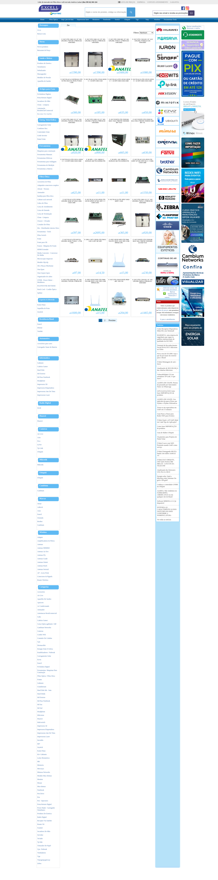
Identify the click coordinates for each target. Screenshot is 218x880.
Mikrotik (43, 460)
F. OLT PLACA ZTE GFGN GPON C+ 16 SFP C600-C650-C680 (142, 80)
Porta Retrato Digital (44, 98)
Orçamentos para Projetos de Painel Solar (167, 438)
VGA (39, 30)
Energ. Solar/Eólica (47, 120)
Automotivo (44, 339)
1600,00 (122, 72)
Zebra (39, 863)
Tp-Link (40, 448)
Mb (38, 762)
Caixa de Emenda (43, 210)
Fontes (39, 680)
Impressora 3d (42, 726)
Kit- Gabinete (42, 754)
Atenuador (41, 192)
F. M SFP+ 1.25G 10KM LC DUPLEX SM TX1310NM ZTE (95, 160)
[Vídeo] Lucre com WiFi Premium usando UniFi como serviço (167, 445)
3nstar (39, 504)
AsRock (40, 507)
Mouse (39, 783)
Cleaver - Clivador (43, 221)
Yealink (40, 331)
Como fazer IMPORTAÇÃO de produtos (167, 427)
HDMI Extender (42, 249)
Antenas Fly (41, 555)
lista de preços (163, 310)
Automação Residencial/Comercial (45, 109)
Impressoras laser (83, 20)
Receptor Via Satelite (44, 114)
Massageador (41, 74)
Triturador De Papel (44, 846)
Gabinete (40, 363)
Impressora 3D (42, 384)
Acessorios (41, 592)
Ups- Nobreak (42, 849)
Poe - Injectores (42, 801)
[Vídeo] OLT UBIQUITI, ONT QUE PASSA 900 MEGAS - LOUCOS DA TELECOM (165, 463)
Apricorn (40, 603)
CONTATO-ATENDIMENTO (157, 2)
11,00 (100, 192)
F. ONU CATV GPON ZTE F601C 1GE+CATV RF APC (95, 240)
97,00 (76, 272)
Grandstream (41, 687)
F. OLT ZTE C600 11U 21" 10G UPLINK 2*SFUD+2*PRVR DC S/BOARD (71, 121)
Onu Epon (40, 269)
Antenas (40, 544)
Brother (40, 521)
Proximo (112, 320)
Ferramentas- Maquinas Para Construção (47, 671)
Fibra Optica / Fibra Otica (46, 676)
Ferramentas (44, 146)
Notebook (40, 790)
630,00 (147, 152)
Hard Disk (40, 370)
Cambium (43, 486)
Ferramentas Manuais (44, 155)
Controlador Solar (43, 132)
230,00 (147, 272)
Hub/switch (41, 722)
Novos (42, 42)
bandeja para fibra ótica (45, 196)
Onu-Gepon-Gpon (43, 273)
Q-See (39, 445)
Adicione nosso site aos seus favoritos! (170, 289)
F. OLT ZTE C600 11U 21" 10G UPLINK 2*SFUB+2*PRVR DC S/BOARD (95, 121)
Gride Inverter (42, 136)
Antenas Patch (42, 566)
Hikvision (40, 715)
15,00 (123, 272)
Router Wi (40, 824)
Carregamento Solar (44, 125)
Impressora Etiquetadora (45, 388)
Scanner (40, 828)
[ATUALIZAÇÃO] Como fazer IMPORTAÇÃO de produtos (166, 393)
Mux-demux (41, 786)
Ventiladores (41, 853)
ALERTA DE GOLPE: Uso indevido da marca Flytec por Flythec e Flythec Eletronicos (167, 401)
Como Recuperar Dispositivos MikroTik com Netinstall (167, 330)
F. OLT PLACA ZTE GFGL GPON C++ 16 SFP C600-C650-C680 (72, 160)
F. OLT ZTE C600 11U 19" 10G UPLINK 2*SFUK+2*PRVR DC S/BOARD (95, 40)
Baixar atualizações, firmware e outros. (171, 294)
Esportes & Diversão (47, 300)
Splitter (39, 293)
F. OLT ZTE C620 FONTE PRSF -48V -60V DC (118, 280)
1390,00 (75, 72)
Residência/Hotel (46, 319)
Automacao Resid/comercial (47, 613)
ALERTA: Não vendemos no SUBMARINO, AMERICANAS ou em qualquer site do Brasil (167, 494)
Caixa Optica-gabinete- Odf (46, 624)
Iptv (38, 744)
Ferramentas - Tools (44, 232)
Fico (38, 441)
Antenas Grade (42, 559)
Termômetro (41, 67)
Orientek (40, 518)
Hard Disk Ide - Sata (44, 690)
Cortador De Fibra (43, 225)
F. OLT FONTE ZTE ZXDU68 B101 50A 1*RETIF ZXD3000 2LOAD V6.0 (142, 241)
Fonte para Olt (42, 242)
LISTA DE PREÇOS (128, 2)
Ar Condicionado (43, 606)
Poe (38, 797)
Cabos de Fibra (42, 203)
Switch (117, 20)
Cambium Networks (44, 628)
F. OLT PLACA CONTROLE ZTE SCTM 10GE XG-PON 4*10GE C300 (71, 81)
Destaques (43, 25)
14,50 (100, 272)
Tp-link (39, 842)
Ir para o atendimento (167, 319)
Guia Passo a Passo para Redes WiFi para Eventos (165, 415)
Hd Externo (41, 374)
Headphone (41, 381)
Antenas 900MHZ (43, 548)
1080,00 (146, 72)
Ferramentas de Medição (45, 165)
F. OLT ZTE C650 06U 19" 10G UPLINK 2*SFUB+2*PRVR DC (71, 280)
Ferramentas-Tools (170, 20)
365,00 (123, 232)
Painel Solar (41, 139)
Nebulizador (41, 70)
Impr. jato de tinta (67, 20)
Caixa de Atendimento (45, 207)
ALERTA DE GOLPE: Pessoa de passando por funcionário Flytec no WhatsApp (167, 385)
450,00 (147, 112)
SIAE (39, 408)
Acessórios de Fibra (44, 182)
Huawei (42, 416)
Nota (158, 302)
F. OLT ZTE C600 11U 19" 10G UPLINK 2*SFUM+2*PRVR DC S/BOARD (71, 40)
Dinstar (39, 328)
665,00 (123, 152)
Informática (44, 358)
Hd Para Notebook (43, 377)
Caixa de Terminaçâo (44, 214)
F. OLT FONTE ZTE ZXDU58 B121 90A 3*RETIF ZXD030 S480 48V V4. (142, 121)
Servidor (40, 835)
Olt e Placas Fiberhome (45, 266)
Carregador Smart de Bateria (47, 347)
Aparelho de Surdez (44, 81)
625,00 (76, 192)
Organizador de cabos (44, 277)
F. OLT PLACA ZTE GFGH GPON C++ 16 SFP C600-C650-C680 (119, 80)
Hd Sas (39, 705)
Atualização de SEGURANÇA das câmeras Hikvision (167, 369)
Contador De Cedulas (44, 638)
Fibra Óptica (53, 20)
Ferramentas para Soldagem (46, 162)
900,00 (99, 152)
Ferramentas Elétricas (44, 158)
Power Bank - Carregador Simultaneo (46, 809)
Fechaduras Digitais (44, 94)
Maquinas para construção (46, 151)
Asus (39, 511)
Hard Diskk (41, 694)
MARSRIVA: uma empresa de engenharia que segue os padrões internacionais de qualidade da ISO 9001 (167, 338)
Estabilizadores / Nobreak (46, 652)
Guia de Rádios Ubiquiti (165, 433)
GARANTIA (174, 2)
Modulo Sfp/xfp (42, 262)
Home (42, 20)
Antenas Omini (42, 562)
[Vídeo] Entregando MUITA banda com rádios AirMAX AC (166, 453)
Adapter (40, 537)
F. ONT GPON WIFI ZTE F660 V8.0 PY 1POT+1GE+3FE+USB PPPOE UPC (119, 241)
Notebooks (106, 20)
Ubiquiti (127, 20)
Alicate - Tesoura (43, 189)
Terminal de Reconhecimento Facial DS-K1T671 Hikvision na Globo (167, 347)
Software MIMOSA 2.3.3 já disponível (166, 502)
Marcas (42, 499)
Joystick (40, 312)
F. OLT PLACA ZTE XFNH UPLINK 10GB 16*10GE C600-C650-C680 (71, 201)
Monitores (95, 20)
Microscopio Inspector (45, 259)
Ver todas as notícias (164, 520)
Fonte (39, 239)
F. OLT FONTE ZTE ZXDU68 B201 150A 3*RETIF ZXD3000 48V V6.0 (119, 121)
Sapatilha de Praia (43, 308)
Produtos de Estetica (44, 63)
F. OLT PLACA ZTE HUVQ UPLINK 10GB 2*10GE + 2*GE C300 (71, 241)
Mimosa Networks (43, 772)
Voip (147, 20)
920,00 (76, 152)
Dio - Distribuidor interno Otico (48, 228)
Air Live (40, 434)
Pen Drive (40, 794)
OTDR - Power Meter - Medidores (45, 281)
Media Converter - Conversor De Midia (47, 254)
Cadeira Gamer (42, 367)
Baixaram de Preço (43, 50)
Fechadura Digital (43, 667)
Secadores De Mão (43, 101)
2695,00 (98, 232)
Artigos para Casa (47, 89)
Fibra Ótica (44, 177)
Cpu (38, 642)
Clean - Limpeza (43, 217)
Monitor (40, 779)
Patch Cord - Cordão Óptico (47, 289)
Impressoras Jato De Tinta (46, 391)
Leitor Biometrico (43, 758)
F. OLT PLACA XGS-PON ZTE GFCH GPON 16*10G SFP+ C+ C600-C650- (95, 201)
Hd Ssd (39, 708)
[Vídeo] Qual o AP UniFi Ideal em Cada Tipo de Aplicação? (167, 421)
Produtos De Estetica (44, 814)
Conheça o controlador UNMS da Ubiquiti (167, 486)
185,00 (99, 112)
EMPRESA (141, 2)
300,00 (76, 112)
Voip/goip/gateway (43, 860)
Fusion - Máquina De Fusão (46, 246)
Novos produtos (42, 47)
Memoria (40, 765)
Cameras (43, 429)
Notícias (159, 325)
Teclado (40, 839)
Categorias (44, 587)
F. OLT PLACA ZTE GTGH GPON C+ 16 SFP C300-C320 (95, 80)
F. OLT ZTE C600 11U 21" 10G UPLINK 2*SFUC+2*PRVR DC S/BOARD (142, 201)
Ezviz (39, 660)
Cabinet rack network (44, 200)
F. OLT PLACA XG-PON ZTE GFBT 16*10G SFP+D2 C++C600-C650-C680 (142, 161)
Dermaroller (41, 645)
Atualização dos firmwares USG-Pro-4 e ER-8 (166, 471)
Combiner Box (42, 128)
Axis (39, 438)
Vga (137, 20)
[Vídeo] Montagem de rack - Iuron (167, 363)
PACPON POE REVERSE (46, 286)
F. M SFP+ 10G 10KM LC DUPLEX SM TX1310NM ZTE (119, 160)
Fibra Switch (41, 235)
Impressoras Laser (43, 395)
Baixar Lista (41, 34)
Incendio (40, 740)
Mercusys (40, 769)
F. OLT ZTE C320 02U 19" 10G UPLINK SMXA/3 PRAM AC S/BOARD (142, 281)
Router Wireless (42, 580)
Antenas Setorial (43, 569)
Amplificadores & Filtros (46, 541)
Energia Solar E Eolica (45, 649)
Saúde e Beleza (45, 58)
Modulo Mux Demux (44, 776)
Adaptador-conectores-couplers (48, 185)
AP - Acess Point (43, 573)
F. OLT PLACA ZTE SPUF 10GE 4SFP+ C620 (118, 200)
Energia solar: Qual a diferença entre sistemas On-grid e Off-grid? (167, 478)
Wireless (157, 20)
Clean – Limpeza (43, 105)
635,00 (123, 112)
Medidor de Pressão (44, 78)
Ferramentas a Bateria (44, 169)
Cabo (39, 617)
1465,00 (146, 312)
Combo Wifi (41, 635)
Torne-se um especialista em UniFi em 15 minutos (166, 409)
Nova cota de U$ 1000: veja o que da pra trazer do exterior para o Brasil (167, 356)
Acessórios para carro (44, 344)
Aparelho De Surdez (44, 599)
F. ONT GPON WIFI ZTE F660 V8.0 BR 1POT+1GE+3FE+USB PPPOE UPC (95, 281)
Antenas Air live (43, 552)
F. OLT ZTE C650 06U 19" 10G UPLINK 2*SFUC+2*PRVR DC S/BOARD (119, 40)
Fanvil (39, 324)
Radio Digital (45, 403)
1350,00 (146, 192)
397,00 (76, 232)
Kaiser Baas (41, 305)
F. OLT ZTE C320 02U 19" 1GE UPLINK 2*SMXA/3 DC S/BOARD (142, 40)
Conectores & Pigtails (44, 576)
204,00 (123, 312)
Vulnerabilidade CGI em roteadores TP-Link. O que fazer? (166, 376)
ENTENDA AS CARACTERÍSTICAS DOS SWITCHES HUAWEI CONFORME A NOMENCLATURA (166, 511)
